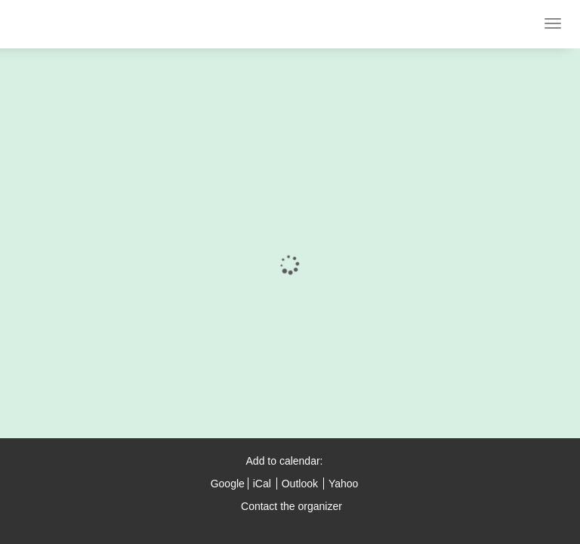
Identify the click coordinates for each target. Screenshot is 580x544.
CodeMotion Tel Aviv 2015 (101, 24)
